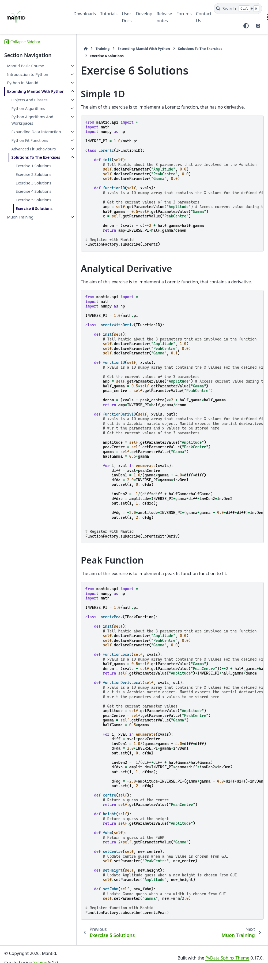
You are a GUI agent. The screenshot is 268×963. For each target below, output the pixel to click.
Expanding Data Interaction (25, 141)
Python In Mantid (22, 82)
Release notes (164, 17)
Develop (144, 14)
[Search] (238, 8)
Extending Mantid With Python (28, 94)
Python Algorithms (28, 114)
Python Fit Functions (29, 152)
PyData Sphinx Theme (227, 950)
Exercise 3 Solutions (33, 208)
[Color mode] (246, 25)
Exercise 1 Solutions (33, 191)
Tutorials (109, 14)
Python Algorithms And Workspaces (32, 126)
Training (93, 48)
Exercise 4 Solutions (33, 216)
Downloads (84, 14)
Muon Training (20, 242)
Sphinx (40, 955)
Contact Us (204, 17)
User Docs (127, 17)
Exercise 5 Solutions (33, 225)
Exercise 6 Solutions (34, 233)
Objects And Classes (29, 106)
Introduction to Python (27, 74)
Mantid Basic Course (25, 65)
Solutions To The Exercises (26, 180)
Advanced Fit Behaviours (22, 165)
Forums (184, 14)
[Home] (76, 48)
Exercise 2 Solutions (33, 199)
